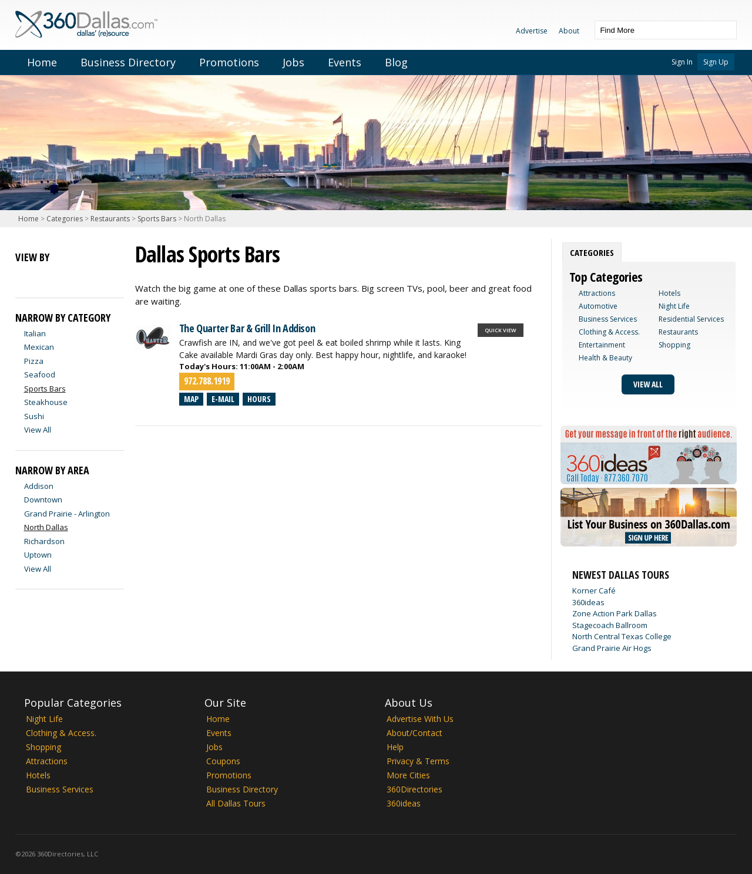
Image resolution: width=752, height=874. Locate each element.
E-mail (223, 398)
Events (344, 62)
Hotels (669, 293)
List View (24, 277)
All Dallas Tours (236, 803)
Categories (64, 219)
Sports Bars (156, 219)
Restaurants (110, 219)
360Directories (414, 789)
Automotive (598, 306)
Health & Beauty (605, 358)
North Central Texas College (622, 636)
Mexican (39, 347)
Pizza (33, 361)
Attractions (597, 293)
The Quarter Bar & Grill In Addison (247, 328)
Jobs (293, 62)
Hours (259, 398)
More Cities (408, 775)
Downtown (43, 499)
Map (191, 398)
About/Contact (414, 732)
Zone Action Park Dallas (614, 613)
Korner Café (594, 590)
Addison (38, 486)
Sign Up (715, 62)
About (569, 31)
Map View (46, 277)
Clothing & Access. (609, 332)
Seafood (39, 374)
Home (42, 62)
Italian (35, 333)
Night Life (674, 306)
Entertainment (602, 345)
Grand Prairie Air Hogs (612, 648)
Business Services (608, 319)
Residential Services (691, 319)
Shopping (674, 345)
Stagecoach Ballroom (609, 625)
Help (395, 746)
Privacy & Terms (418, 761)
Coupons (223, 761)
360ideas (588, 602)
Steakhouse (46, 402)
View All (37, 429)
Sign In (682, 62)
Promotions (229, 62)
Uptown (38, 554)
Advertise (532, 31)
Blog (396, 62)
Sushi (34, 416)
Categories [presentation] (592, 252)
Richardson (44, 541)
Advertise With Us (420, 718)
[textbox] (654, 30)
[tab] (592, 252)
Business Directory (128, 62)
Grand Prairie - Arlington (67, 513)
